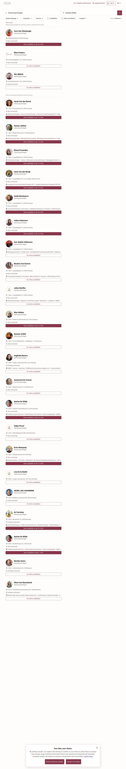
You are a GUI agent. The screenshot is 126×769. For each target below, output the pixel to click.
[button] (97, 748)
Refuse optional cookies (54, 762)
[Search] (119, 12)
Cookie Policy (88, 756)
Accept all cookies (73, 762)
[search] (32, 13)
